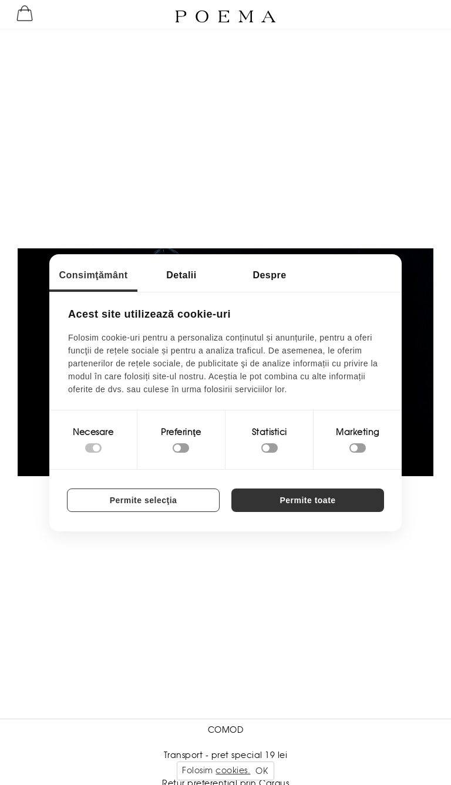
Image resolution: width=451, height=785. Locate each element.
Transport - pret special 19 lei (226, 755)
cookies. (233, 770)
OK (261, 771)
